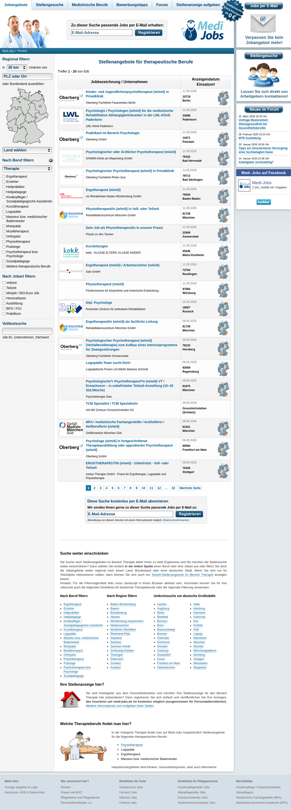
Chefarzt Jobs (128, 802)
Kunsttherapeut (73, 629)
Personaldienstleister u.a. (76, 802)
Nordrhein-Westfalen (123, 629)
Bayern (114, 608)
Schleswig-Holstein (122, 650)
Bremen (162, 633)
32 (173, 488)
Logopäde (70, 633)
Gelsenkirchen (166, 667)
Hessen (115, 617)
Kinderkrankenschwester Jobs (196, 802)
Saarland (116, 638)
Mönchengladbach (204, 650)
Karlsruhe (199, 617)
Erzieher (69, 608)
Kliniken (66, 787)
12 (159, 488)
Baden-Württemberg (123, 604)
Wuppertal (199, 667)
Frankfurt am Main (168, 663)
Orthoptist (70, 654)
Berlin (160, 612)
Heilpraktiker (71, 612)
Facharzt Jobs (128, 792)
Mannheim (200, 638)
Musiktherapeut (73, 650)
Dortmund (163, 642)
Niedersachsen (119, 625)
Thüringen (116, 654)
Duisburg (162, 650)
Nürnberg (199, 654)
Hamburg (199, 608)
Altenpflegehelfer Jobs (192, 792)
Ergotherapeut (72, 604)
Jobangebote (16, 5)
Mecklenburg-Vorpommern (126, 621)
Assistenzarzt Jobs (131, 787)
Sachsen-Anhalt (120, 646)
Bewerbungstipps (132, 5)
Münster (198, 646)
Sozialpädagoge (74, 676)
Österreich (116, 659)
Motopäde (70, 646)
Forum (162, 5)
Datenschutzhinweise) (176, 520)
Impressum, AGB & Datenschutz (25, 792)
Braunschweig (166, 629)
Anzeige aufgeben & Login (21, 787)
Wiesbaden (200, 663)
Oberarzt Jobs (128, 797)
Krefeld (197, 625)
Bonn (160, 625)
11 (151, 488)
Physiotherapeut (74, 659)
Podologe (70, 663)
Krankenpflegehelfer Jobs (194, 787)
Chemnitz (163, 638)
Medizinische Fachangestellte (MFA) (258, 797)
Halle (196, 604)
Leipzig (197, 633)
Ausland (115, 667)
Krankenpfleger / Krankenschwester (258, 787)
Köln (196, 629)
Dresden (162, 646)
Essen (161, 659)
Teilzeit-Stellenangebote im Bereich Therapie (182, 574)
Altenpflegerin (244, 792)
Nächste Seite (190, 488)
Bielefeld (162, 617)
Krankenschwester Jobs (192, 797)
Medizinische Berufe (90, 5)
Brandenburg (118, 612)
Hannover (199, 612)
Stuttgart (198, 659)
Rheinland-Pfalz (120, 633)
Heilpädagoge (72, 617)
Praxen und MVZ (71, 792)
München (199, 642)
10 (144, 488)
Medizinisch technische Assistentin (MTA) (262, 802)
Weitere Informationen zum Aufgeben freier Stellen (120, 705)
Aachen (162, 604)
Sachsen (115, 642)
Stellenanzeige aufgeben (198, 5)
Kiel (195, 621)
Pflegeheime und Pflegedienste (80, 797)
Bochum (162, 621)
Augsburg (163, 608)
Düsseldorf (164, 654)
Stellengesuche (49, 5)
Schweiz (115, 663)
